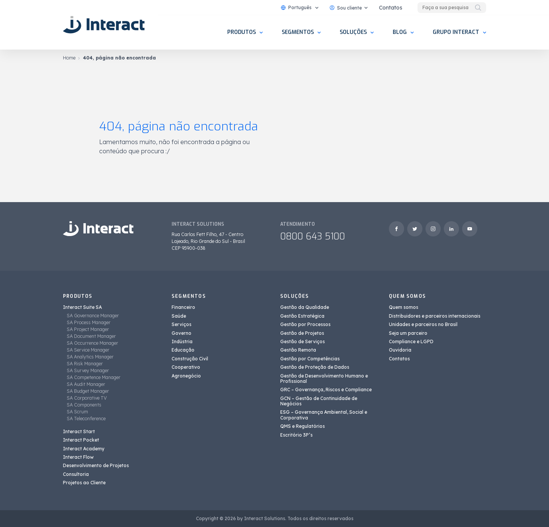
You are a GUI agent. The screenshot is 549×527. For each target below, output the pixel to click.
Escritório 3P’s (296, 435)
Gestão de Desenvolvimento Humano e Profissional (324, 378)
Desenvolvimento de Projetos (96, 465)
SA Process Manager (89, 322)
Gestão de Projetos (302, 333)
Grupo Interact (456, 32)
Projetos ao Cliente (84, 482)
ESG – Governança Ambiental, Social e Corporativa (323, 414)
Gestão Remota (298, 350)
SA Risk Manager (85, 363)
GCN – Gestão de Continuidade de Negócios (318, 400)
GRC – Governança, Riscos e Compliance (326, 389)
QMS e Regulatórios (302, 426)
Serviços (181, 324)
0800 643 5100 (312, 236)
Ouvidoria (400, 350)
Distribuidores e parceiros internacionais (434, 316)
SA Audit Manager (86, 384)
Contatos (390, 7)
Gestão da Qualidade (304, 307)
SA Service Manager (88, 350)
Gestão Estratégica (302, 316)
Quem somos (403, 307)
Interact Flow (78, 457)
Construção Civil (190, 359)
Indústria (182, 341)
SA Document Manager (91, 336)
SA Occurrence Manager (92, 343)
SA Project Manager (88, 329)
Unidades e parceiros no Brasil (423, 324)
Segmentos (298, 32)
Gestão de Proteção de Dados (314, 367)
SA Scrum (77, 412)
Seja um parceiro (408, 333)
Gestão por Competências (310, 359)
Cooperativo (186, 367)
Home (69, 58)
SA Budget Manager (88, 391)
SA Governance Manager (93, 315)
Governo (181, 333)
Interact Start (79, 431)
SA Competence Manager (93, 377)
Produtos (241, 32)
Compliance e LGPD (411, 341)
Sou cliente (346, 8)
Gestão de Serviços (302, 341)
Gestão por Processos (305, 324)
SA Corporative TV (87, 398)
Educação (183, 350)
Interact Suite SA (82, 307)
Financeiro (183, 307)
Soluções (353, 32)
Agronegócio (186, 376)
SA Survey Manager (88, 370)
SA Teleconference (86, 418)
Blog (400, 32)
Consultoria (76, 474)
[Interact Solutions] (105, 25)
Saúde (179, 316)
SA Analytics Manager (90, 357)
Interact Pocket (81, 440)
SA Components (84, 405)
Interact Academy (83, 448)
